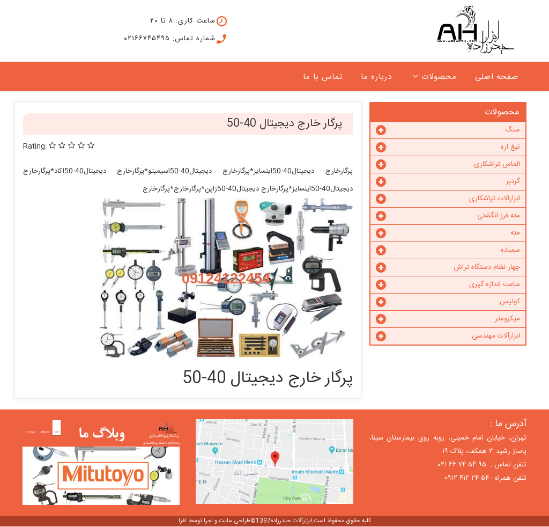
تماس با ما (323, 77)
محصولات (439, 77)
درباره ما (376, 77)
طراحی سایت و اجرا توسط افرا (214, 521)
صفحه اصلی (496, 77)
